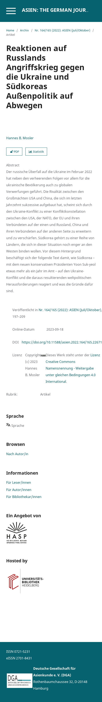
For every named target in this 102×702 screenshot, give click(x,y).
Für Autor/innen (18, 489)
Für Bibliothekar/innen (24, 496)
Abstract (12, 165)
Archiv (24, 30)
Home (10, 30)
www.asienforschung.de (52, 695)
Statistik (36, 152)
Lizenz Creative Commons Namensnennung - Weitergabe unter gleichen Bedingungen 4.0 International (73, 368)
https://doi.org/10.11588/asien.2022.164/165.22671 (62, 342)
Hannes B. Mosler (20, 138)
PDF (14, 152)
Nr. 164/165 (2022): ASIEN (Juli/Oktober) (62, 30)
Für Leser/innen (18, 482)
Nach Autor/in (17, 454)
